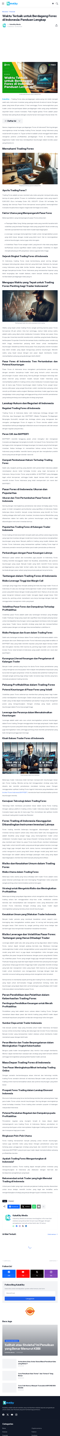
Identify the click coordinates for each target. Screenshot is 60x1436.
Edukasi (4, 1432)
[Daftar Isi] (12, 121)
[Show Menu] (3, 3)
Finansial (12, 12)
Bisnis (4, 1428)
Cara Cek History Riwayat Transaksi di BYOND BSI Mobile (37, 1387)
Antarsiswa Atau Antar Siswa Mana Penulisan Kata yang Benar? (37, 1362)
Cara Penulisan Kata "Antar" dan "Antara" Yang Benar (35, 1374)
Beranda (5, 12)
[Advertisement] (30, 43)
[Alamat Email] (30, 1293)
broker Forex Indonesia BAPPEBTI (14, 792)
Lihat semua (52, 1234)
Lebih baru (7, 1261)
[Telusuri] (57, 3)
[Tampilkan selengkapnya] (43, 1207)
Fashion (34, 1432)
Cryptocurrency (37, 1428)
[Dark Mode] (53, 3)
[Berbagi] (56, 25)
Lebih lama (52, 1261)
